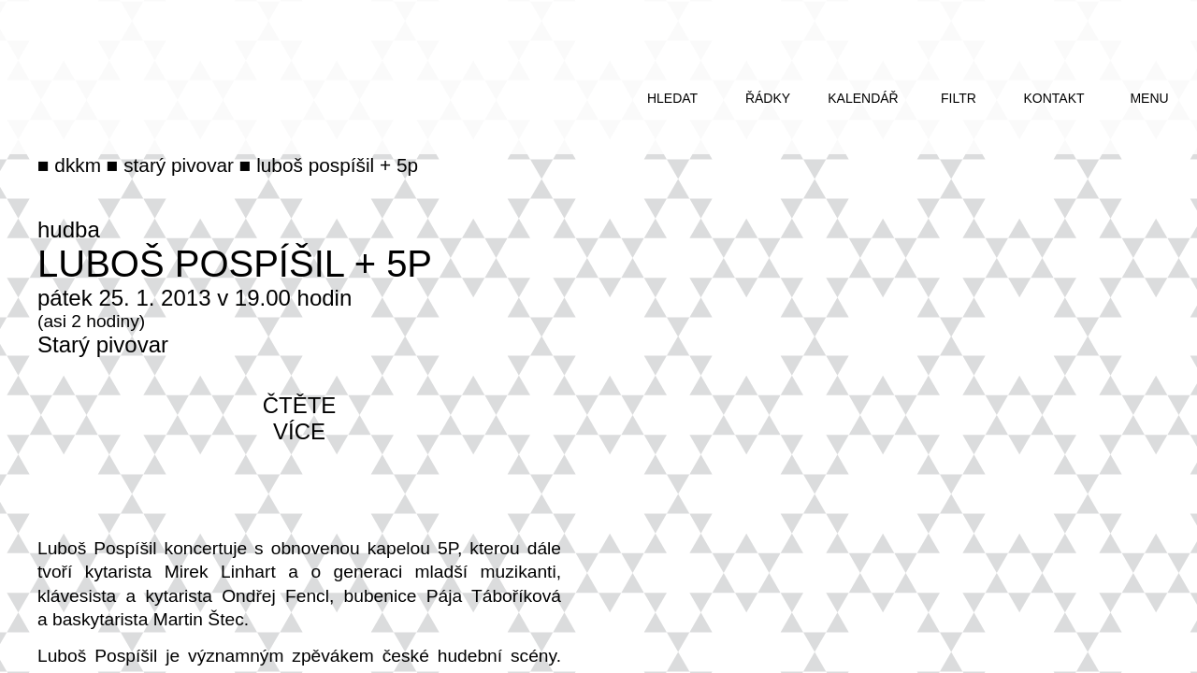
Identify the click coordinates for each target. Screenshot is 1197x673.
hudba (68, 229)
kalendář (863, 98)
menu (1149, 98)
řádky (767, 98)
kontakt (1053, 98)
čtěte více (300, 418)
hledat (672, 98)
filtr (958, 98)
